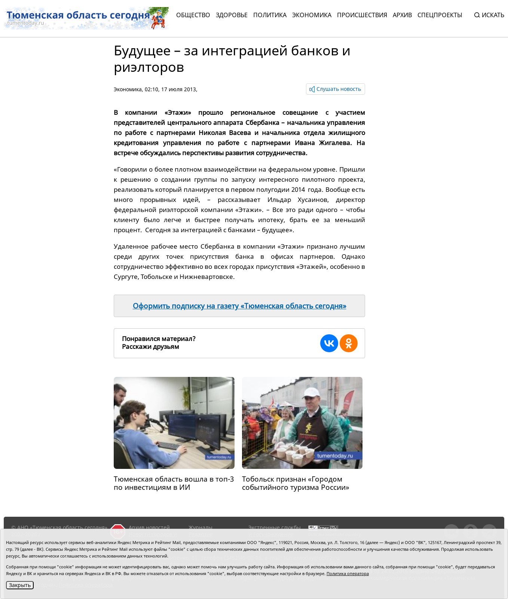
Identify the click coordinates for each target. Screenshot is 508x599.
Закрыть (20, 585)
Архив (402, 15)
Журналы (200, 527)
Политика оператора (348, 573)
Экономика (311, 15)
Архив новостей (149, 527)
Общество (193, 15)
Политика (270, 15)
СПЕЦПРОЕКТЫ (439, 15)
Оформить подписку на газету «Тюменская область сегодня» (239, 306)
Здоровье (232, 15)
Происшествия (362, 15)
